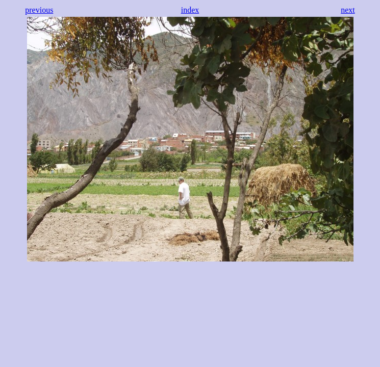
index (190, 10)
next (348, 10)
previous (39, 10)
